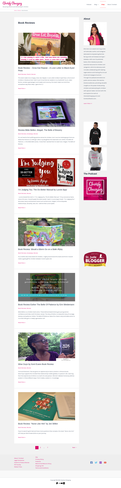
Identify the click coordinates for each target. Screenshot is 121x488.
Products (37, 461)
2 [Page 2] (40, 447)
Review (33, 74)
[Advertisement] (95, 225)
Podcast (90, 4)
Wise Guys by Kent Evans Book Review (36, 364)
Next (74, 447)
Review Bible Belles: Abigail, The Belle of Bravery (40, 130)
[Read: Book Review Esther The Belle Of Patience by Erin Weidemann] (46, 287)
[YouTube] (105, 462)
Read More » (22, 88)
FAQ (36, 457)
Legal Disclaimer (19, 460)
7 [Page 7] (47, 447)
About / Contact (112, 4)
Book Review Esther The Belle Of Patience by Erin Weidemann (46, 304)
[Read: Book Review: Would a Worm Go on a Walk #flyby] (46, 231)
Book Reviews (22, 74)
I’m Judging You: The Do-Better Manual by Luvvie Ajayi (42, 190)
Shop (103, 4)
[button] (98, 4)
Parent (29, 74)
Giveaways (30, 134)
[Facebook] (91, 462)
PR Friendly (17, 464)
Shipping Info (39, 466)
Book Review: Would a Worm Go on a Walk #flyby (40, 249)
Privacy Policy (39, 459)
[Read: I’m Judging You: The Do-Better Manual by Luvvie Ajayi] (46, 172)
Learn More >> (88, 103)
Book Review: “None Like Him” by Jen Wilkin (38, 424)
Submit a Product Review (21, 462)
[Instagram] (100, 462)
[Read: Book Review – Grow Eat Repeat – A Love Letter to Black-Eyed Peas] (46, 48)
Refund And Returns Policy (43, 463)
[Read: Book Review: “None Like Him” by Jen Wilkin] (46, 406)
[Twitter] (96, 462)
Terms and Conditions (41, 468)
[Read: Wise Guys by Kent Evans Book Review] (46, 346)
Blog (97, 4)
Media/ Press (18, 467)
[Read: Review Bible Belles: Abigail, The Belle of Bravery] (46, 112)
